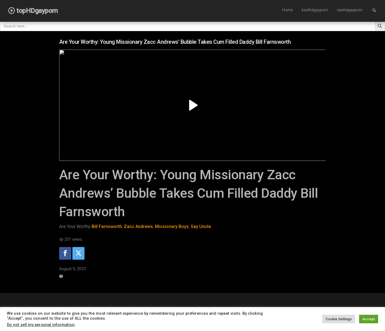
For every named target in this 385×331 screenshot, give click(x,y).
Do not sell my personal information (41, 324)
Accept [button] (368, 319)
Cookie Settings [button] (339, 319)
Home (287, 10)
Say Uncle (201, 226)
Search (376, 10)
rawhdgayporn (349, 10)
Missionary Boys (172, 226)
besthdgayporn (315, 10)
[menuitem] (287, 10)
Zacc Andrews (138, 226)
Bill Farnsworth (107, 226)
